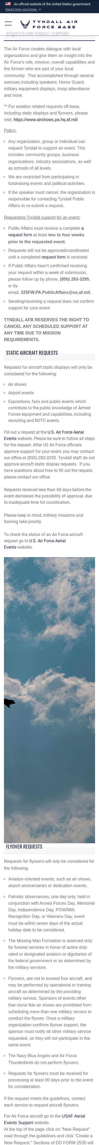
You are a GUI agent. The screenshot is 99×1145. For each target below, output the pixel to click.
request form (54, 257)
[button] (23, 9)
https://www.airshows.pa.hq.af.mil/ (46, 119)
